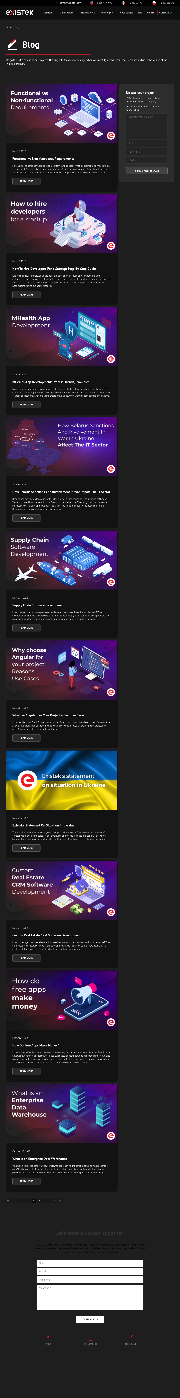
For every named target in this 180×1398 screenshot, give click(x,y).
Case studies (126, 12)
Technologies (107, 12)
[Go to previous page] (8, 1201)
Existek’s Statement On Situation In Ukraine (43, 825)
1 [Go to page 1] (13, 1201)
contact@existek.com (67, 3)
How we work (88, 12)
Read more (26, 181)
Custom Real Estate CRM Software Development (46, 935)
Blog (140, 12)
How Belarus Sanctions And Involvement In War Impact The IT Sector (61, 492)
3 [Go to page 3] (25, 1201)
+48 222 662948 (166, 3)
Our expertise (68, 12)
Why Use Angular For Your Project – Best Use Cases (48, 715)
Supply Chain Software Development (38, 605)
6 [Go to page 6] (43, 1201)
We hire (150, 12)
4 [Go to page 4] (31, 1201)
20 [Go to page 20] (60, 1201)
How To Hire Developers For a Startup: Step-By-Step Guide (54, 268)
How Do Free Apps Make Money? (35, 1045)
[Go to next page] (66, 1201)
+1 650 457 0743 (104, 3)
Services (49, 12)
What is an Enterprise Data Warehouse (39, 1159)
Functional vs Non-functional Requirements (43, 158)
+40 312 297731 (135, 3)
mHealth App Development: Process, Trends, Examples (50, 382)
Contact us (166, 12)
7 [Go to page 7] (48, 1201)
